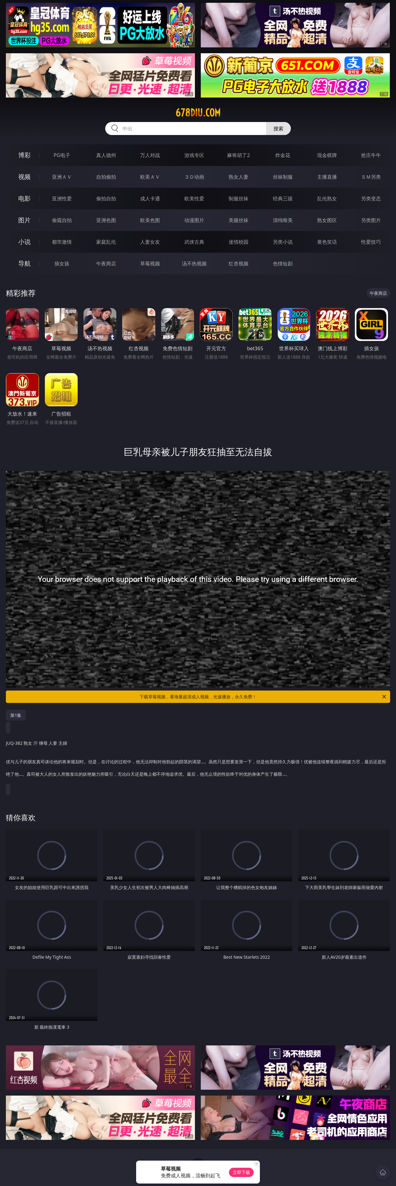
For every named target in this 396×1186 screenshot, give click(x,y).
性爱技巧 (371, 241)
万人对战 (150, 155)
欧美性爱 (194, 198)
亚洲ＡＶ (62, 176)
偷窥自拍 (62, 220)
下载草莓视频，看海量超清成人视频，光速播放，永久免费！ (263, 696)
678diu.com (198, 113)
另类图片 (371, 220)
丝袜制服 (283, 176)
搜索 (278, 128)
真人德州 (106, 155)
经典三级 (283, 198)
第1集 (15, 715)
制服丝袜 (238, 198)
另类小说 (283, 241)
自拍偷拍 (106, 176)
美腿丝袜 (238, 220)
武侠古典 (194, 241)
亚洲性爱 (62, 198)
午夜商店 (106, 263)
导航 (24, 263)
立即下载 (241, 1172)
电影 (24, 198)
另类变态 (371, 198)
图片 (24, 220)
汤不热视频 (194, 263)
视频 (24, 176)
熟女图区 (327, 220)
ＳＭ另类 (371, 176)
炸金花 (282, 155)
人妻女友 (150, 241)
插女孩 (61, 263)
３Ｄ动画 (194, 176)
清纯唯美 (283, 220)
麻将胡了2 (238, 155)
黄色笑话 (327, 241)
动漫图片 (194, 220)
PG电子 (62, 155)
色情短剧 (283, 263)
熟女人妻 (238, 176)
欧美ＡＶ (150, 176)
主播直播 (327, 176)
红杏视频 (238, 263)
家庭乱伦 (106, 241)
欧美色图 (150, 220)
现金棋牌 (327, 155)
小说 (24, 242)
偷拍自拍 (106, 198)
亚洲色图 (106, 220)
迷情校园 (238, 241)
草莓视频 (150, 263)
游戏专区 (194, 155)
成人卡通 (150, 198)
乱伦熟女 (327, 198)
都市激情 (62, 241)
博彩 (24, 155)
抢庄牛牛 (371, 155)
